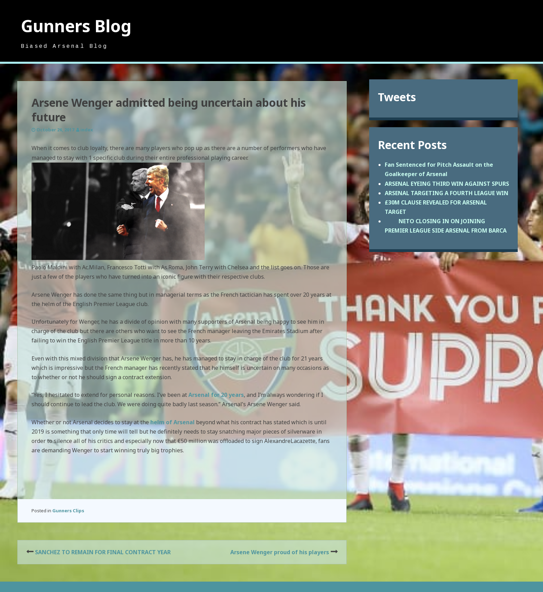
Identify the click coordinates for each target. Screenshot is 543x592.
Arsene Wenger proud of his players (279, 552)
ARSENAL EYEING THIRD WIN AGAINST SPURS (447, 184)
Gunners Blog (76, 26)
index (86, 130)
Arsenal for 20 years (216, 395)
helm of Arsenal (172, 422)
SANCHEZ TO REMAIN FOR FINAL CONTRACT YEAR (103, 552)
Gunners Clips (68, 510)
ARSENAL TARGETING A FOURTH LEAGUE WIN (446, 193)
